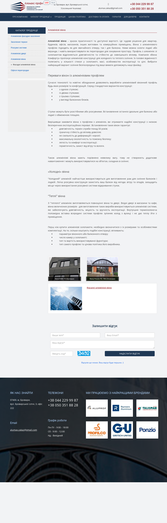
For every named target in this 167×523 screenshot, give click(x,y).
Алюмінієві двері (18, 53)
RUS (53, 2)
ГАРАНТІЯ (116, 17)
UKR (47, 2)
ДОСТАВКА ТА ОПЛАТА (99, 17)
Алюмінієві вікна (18, 59)
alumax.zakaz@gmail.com (110, 8)
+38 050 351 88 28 (142, 9)
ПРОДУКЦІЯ (60, 17)
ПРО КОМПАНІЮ (20, 17)
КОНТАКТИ (144, 17)
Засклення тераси (19, 42)
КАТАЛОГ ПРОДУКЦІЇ (41, 17)
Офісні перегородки (20, 70)
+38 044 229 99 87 (142, 4)
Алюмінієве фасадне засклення (25, 36)
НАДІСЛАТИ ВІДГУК (129, 353)
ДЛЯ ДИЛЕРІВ (130, 17)
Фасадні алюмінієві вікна (24, 65)
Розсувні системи (19, 48)
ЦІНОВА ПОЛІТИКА (77, 17)
